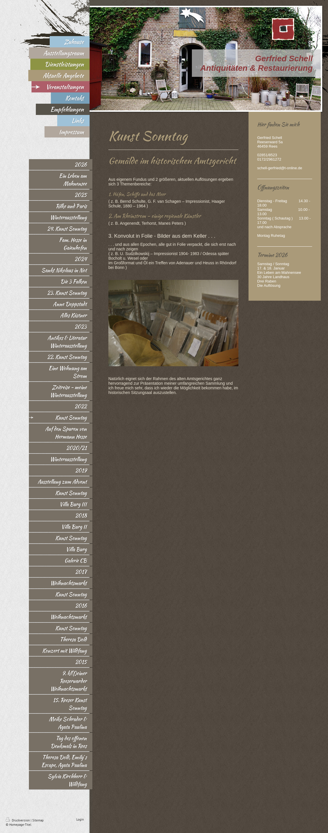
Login (80, 819)
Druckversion (18, 820)
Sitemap (38, 820)
